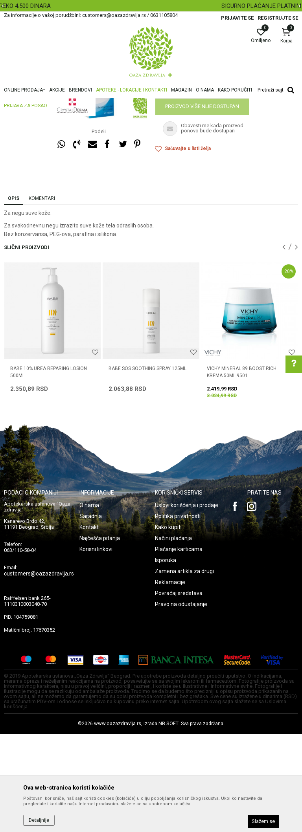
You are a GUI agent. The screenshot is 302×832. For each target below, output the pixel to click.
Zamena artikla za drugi (184, 669)
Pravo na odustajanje (181, 702)
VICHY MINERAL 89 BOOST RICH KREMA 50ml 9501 (241, 470)
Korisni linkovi (95, 647)
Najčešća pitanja (99, 636)
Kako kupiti (168, 625)
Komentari (42, 296)
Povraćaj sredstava (179, 691)
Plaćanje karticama (179, 647)
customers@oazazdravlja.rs (39, 672)
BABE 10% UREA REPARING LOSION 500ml (48, 470)
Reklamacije (170, 680)
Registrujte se (278, 18)
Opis (13, 296)
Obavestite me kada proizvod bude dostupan (216, 184)
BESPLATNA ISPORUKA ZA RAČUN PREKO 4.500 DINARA (150, 5)
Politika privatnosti (178, 614)
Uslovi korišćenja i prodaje (186, 603)
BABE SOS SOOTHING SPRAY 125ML (147, 466)
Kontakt (89, 625)
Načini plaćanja (173, 636)
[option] (151, 6)
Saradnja (90, 614)
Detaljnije (39, 820)
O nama (89, 603)
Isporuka (165, 658)
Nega (161, 136)
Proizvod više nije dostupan (202, 204)
